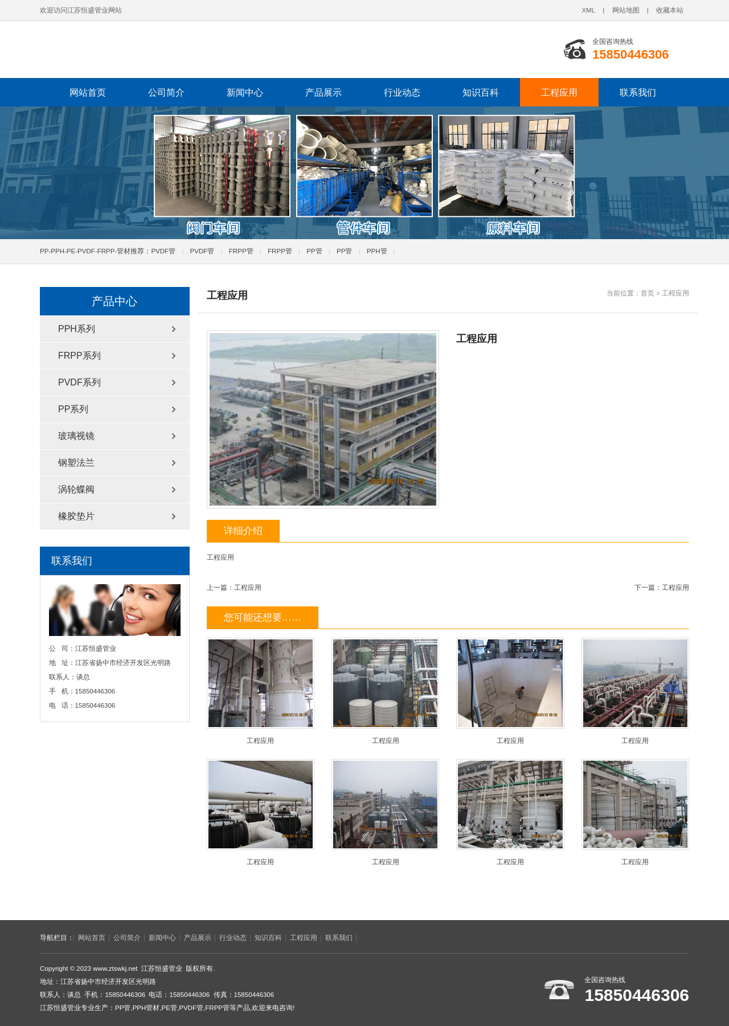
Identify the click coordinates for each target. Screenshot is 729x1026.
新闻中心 (245, 92)
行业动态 (402, 92)
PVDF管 (163, 251)
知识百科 (480, 92)
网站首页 (87, 92)
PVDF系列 (79, 382)
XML (588, 10)
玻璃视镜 (76, 436)
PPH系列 (76, 329)
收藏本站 (669, 10)
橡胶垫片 (76, 516)
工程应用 (559, 92)
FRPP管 (241, 251)
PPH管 (377, 251)
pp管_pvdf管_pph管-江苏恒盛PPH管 (196, 49)
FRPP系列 (79, 355)
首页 (647, 293)
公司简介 (166, 92)
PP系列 (73, 409)
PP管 (314, 251)
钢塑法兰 (76, 462)
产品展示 (323, 92)
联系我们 (638, 92)
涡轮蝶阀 (76, 489)
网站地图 (626, 10)
